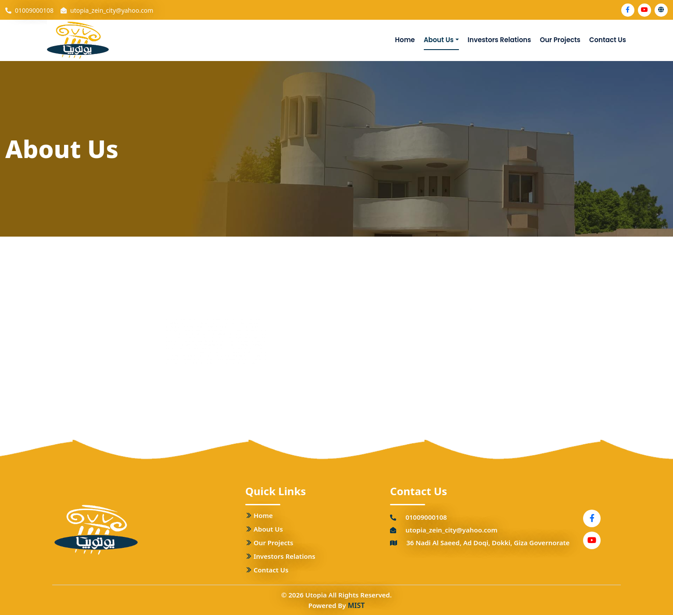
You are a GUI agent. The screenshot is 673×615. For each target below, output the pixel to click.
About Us (439, 39)
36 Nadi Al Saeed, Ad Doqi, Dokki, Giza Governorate (487, 542)
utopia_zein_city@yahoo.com (111, 10)
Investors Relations (499, 39)
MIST (356, 605)
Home (405, 39)
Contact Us (607, 39)
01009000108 (34, 10)
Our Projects (560, 39)
